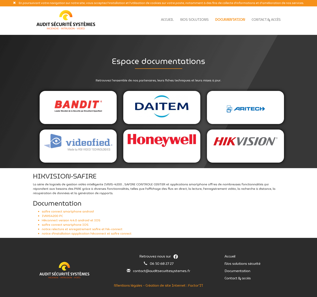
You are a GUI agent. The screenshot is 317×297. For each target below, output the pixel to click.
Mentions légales (128, 285)
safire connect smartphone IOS (65, 224)
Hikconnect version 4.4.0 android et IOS (71, 220)
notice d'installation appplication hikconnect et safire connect (86, 233)
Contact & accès (238, 278)
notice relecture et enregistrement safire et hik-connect (82, 229)
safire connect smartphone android (68, 211)
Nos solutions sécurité (242, 263)
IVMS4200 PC (52, 215)
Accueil (167, 19)
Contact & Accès (266, 19)
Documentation (230, 19)
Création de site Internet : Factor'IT (174, 285)
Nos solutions (194, 19)
